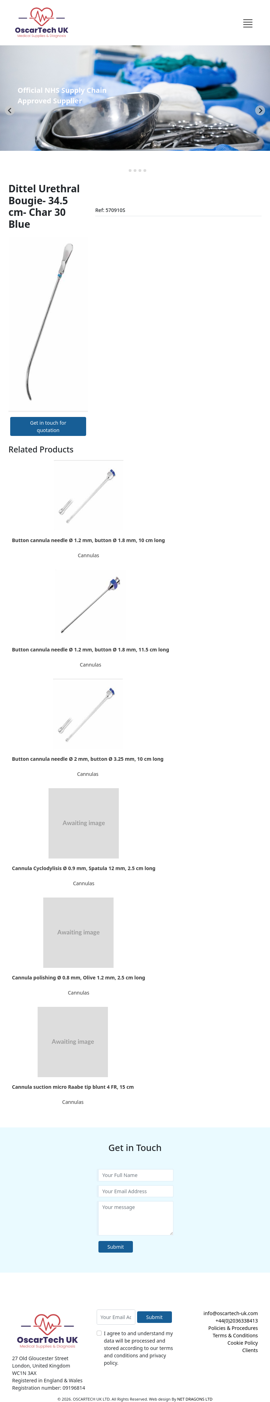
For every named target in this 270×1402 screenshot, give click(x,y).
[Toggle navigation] (247, 22)
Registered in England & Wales (47, 1380)
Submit (116, 1246)
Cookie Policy (242, 1342)
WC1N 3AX (24, 1373)
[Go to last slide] (10, 110)
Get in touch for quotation (48, 426)
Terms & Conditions (235, 1335)
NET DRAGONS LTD (194, 1399)
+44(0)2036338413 (237, 1320)
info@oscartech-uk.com (231, 1313)
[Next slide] (260, 110)
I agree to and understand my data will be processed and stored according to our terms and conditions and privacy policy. (138, 1348)
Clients (250, 1350)
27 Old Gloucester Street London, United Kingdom (41, 1362)
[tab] (125, 170)
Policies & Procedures (233, 1328)
